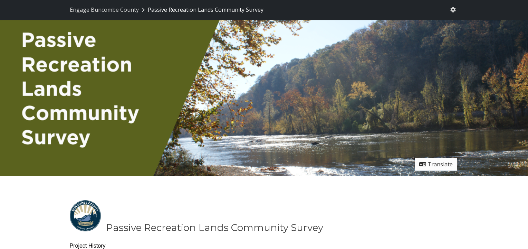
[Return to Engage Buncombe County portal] (108, 9)
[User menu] (453, 10)
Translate (436, 164)
